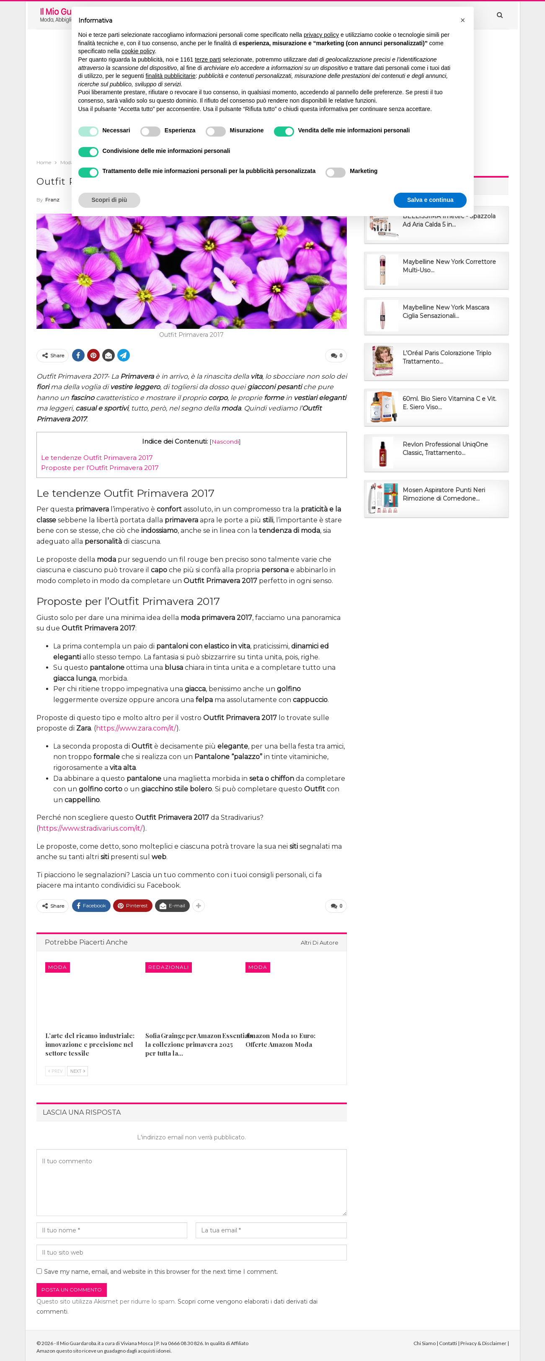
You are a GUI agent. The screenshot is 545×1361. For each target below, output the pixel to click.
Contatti (448, 1340)
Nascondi (225, 439)
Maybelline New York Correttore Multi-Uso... (449, 266)
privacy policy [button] (321, 34)
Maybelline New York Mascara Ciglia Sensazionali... (446, 312)
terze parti (208, 59)
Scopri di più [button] (109, 199)
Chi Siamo (424, 1340)
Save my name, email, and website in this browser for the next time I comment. (161, 1269)
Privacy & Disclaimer (483, 1340)
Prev (55, 1068)
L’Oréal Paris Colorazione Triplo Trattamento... (447, 357)
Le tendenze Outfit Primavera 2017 (97, 456)
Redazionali (168, 964)
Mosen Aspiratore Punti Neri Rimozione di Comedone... (444, 494)
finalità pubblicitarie (171, 75)
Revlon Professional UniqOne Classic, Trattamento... (445, 449)
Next (77, 1068)
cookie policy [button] (138, 51)
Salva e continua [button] (430, 199)
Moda (57, 964)
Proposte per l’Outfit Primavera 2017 (100, 466)
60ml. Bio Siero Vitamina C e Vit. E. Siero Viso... (449, 403)
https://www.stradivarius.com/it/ (91, 827)
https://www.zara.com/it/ (136, 727)
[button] (463, 20)
